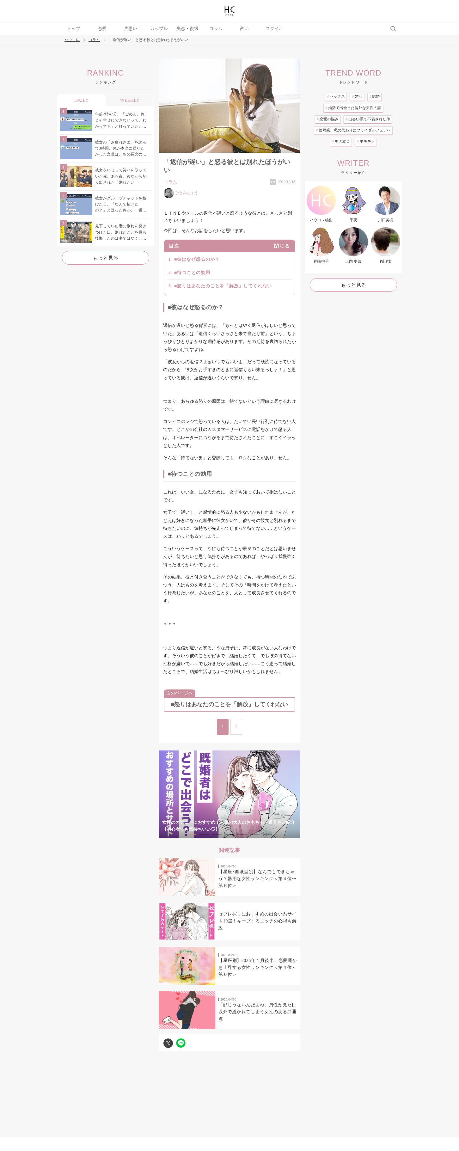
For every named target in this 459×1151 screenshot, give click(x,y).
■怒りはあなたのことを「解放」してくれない (223, 286)
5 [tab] (242, 834)
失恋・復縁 (187, 28)
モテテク (366, 141)
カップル (159, 28)
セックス (336, 96)
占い (244, 28)
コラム (216, 28)
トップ (73, 28)
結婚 (374, 96)
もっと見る (105, 257)
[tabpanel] (229, 794)
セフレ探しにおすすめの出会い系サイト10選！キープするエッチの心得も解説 (257, 921)
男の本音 (341, 141)
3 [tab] (217, 834)
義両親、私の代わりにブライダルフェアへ (353, 130)
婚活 (357, 96)
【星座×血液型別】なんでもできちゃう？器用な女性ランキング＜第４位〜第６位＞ (257, 878)
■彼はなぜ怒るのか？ (197, 259)
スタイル (274, 28)
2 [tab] (204, 834)
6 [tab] (255, 834)
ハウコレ (72, 40)
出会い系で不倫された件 (368, 119)
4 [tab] (229, 834)
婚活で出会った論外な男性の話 (353, 108)
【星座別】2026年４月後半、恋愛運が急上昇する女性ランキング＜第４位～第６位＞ (257, 967)
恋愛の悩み (328, 119)
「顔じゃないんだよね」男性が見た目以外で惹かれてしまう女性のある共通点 (257, 1011)
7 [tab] (267, 834)
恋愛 (102, 28)
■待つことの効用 (192, 272)
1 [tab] (191, 834)
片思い (130, 28)
